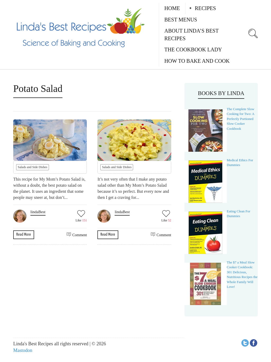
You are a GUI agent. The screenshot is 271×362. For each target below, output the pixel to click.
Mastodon (22, 350)
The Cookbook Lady (193, 49)
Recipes (205, 8)
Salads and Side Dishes (32, 167)
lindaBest (38, 212)
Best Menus (180, 20)
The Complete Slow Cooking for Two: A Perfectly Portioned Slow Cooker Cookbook (240, 119)
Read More (23, 234)
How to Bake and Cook (197, 61)
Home (172, 8)
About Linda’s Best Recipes (191, 34)
